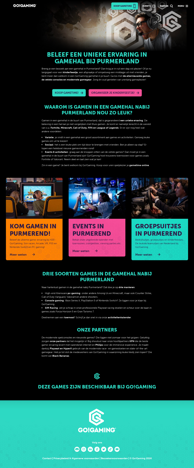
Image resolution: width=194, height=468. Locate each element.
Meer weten (18, 254)
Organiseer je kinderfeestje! (113, 92)
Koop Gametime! (67, 92)
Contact (47, 458)
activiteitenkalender (119, 317)
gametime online (139, 165)
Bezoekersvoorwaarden (114, 458)
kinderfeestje (70, 72)
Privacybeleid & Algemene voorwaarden (76, 458)
